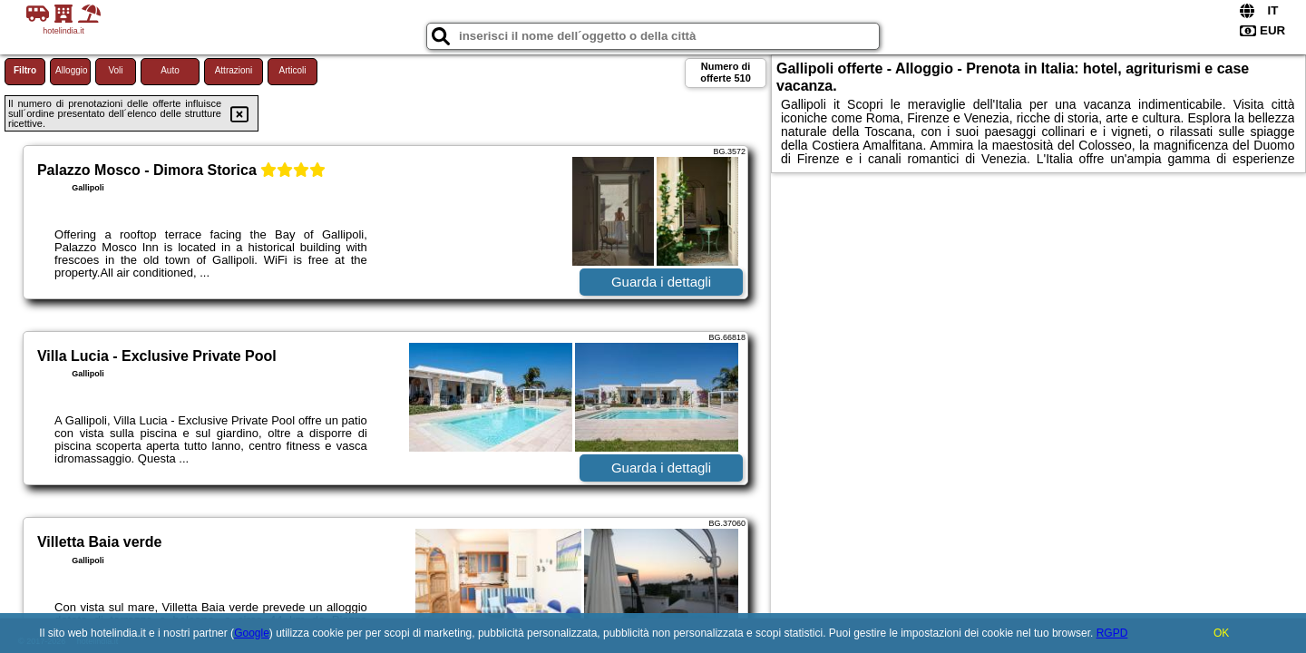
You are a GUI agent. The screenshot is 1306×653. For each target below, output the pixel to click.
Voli (115, 70)
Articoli (292, 70)
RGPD (1112, 633)
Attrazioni (234, 70)
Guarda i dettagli (661, 281)
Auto (170, 70)
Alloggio (71, 70)
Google (251, 633)
